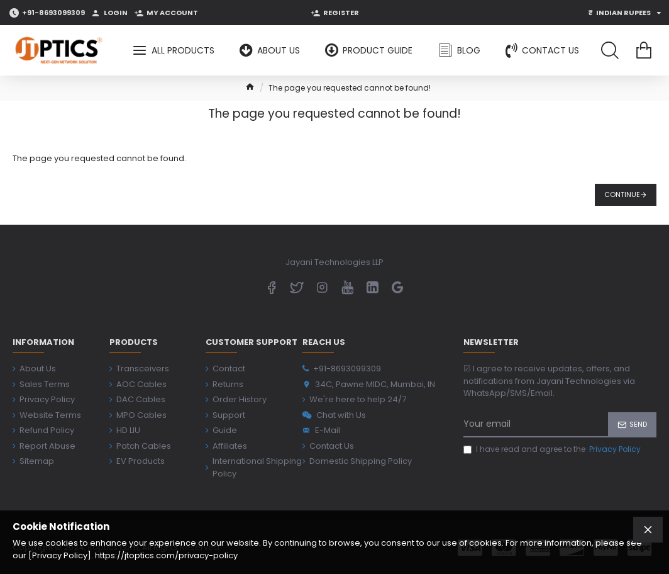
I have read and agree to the (553, 449)
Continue (622, 194)
